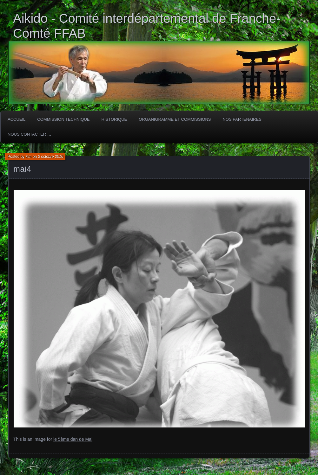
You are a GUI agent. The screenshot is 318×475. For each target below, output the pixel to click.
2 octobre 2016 (50, 156)
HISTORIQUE (114, 119)
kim (29, 156)
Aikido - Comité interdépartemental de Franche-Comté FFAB (147, 25)
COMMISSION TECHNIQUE (63, 119)
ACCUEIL (16, 119)
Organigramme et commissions (175, 119)
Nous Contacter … (29, 134)
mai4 (22, 168)
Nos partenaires (241, 119)
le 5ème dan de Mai (72, 439)
